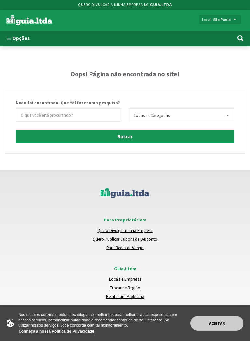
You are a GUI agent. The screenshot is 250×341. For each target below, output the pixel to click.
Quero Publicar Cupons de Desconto (125, 239)
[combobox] (181, 115)
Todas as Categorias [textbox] (152, 115)
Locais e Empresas (125, 279)
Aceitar (217, 323)
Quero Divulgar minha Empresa (125, 230)
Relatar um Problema (125, 296)
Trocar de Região (125, 288)
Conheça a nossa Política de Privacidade (56, 331)
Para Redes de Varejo (125, 247)
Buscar (125, 137)
